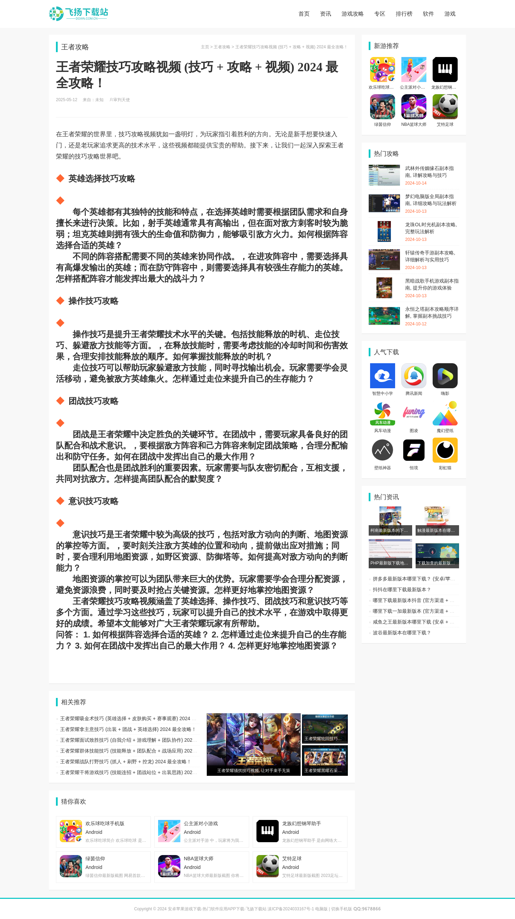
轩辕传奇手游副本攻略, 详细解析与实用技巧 (432, 260)
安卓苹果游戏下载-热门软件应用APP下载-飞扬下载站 (78, 14)
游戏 (450, 14)
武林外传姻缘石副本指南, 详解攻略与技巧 (432, 175)
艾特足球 (445, 124)
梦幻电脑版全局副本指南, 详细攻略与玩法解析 (432, 204)
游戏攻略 (353, 14)
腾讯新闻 (414, 393)
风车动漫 (382, 430)
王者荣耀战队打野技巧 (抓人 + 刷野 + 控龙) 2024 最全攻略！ (125, 761)
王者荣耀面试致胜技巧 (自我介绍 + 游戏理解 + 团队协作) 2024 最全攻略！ (140, 740)
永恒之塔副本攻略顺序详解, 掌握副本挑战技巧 (432, 316)
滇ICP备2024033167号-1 (291, 908)
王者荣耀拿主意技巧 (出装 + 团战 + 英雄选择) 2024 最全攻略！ (128, 729)
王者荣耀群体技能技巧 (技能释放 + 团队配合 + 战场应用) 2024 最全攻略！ (140, 751)
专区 (379, 14)
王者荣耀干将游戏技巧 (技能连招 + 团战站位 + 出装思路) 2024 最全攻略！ (140, 772)
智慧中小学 (382, 393)
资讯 (325, 14)
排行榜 (404, 14)
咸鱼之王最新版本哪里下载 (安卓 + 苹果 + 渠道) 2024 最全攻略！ (443, 622)
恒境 (414, 467)
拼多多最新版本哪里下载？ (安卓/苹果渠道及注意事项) (432, 579)
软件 (428, 14)
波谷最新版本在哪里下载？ (402, 632)
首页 (304, 14)
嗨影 (445, 393)
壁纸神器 (382, 467)
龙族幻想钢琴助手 (448, 87)
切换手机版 (341, 908)
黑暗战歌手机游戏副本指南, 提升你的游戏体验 (432, 288)
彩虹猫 (445, 467)
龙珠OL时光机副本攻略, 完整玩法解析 (432, 232)
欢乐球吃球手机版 (385, 87)
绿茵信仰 (382, 124)
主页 (205, 46)
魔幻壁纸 (445, 430)
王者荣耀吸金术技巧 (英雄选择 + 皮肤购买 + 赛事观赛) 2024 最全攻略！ (138, 718)
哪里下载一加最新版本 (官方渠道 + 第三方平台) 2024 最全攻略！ (443, 611)
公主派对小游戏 (414, 87)
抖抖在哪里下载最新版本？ (402, 589)
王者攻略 (222, 46)
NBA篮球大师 (414, 124)
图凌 (414, 430)
